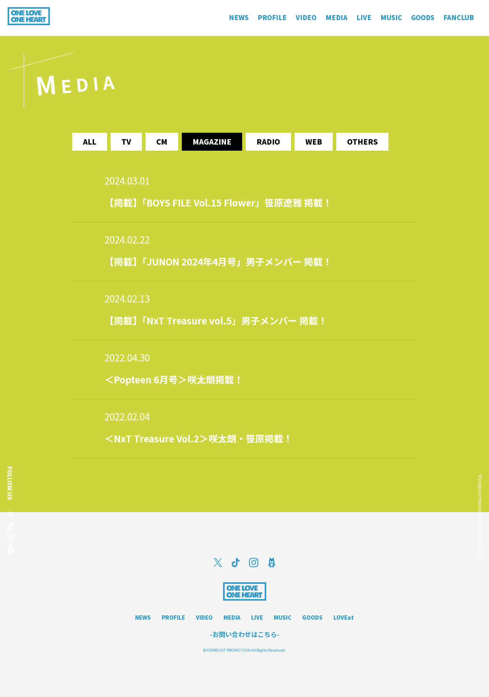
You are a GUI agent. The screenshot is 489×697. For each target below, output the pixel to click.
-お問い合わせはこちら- (245, 634)
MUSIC (282, 617)
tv (126, 141)
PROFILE (173, 617)
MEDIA (231, 617)
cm (161, 141)
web (313, 141)
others (362, 141)
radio (268, 141)
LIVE (257, 617)
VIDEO (204, 617)
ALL (89, 141)
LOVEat (343, 617)
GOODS (312, 617)
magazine (212, 141)
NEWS (143, 617)
